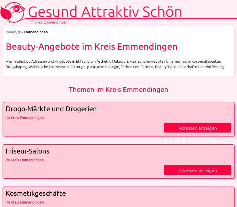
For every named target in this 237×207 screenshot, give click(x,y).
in (13, 31)
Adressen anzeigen (197, 127)
